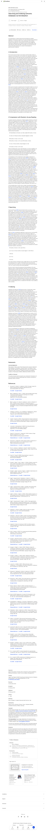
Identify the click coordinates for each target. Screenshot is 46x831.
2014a (10, 197)
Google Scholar (18, 390)
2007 (16, 307)
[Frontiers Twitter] (21, 816)
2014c (9, 176)
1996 (22, 212)
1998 (17, 210)
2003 (27, 158)
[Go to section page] (15, 779)
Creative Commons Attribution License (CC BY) (25, 711)
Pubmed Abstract (14, 437)
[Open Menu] (1, 1)
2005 (9, 159)
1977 (27, 121)
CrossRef (12, 390)
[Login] (44, 1)
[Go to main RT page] (30, 779)
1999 (21, 173)
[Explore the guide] (25, 769)
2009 (17, 66)
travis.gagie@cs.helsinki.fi (24, 721)
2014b (24, 69)
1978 (31, 177)
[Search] (41, 1)
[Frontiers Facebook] (18, 816)
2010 (32, 186)
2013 (25, 74)
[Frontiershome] (7, 1)
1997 (24, 217)
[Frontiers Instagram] (27, 816)
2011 (34, 167)
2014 (22, 78)
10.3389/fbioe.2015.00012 (14, 679)
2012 (9, 84)
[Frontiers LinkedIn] (24, 816)
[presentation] (25, 183)
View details (34, 29)
